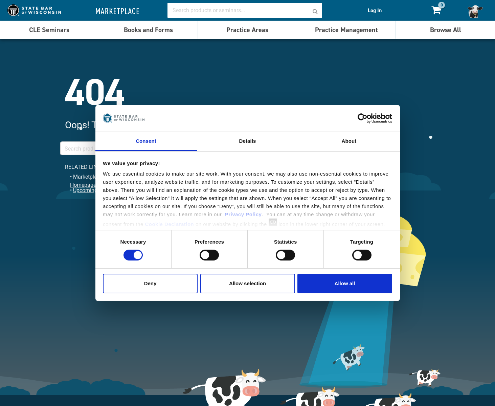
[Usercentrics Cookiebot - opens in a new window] (362, 118)
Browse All (445, 29)
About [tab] (349, 141)
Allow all (345, 283)
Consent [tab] (146, 141)
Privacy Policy (243, 214)
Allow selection (247, 283)
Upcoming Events (94, 190)
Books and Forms (148, 29)
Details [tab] (247, 141)
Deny (150, 283)
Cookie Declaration (169, 224)
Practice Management (346, 29)
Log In (375, 10)
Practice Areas (247, 29)
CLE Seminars (49, 29)
